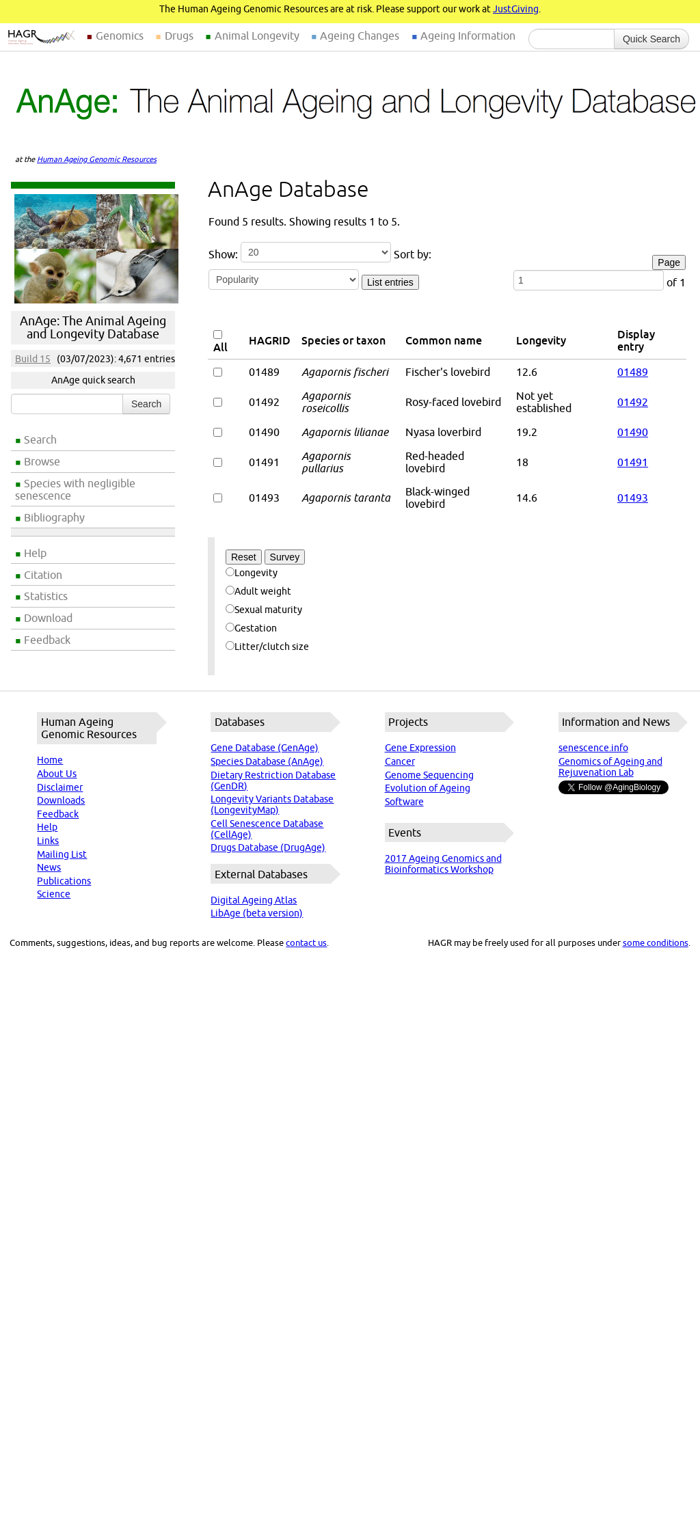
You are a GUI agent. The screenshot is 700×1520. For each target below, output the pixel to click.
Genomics (120, 35)
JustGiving (516, 8)
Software (404, 801)
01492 (632, 402)
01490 (632, 432)
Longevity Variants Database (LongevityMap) (272, 804)
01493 (632, 497)
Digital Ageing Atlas (254, 900)
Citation (43, 575)
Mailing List (62, 854)
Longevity (252, 572)
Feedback (47, 640)
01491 (632, 462)
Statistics (46, 596)
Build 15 (33, 358)
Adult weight (258, 591)
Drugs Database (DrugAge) (268, 847)
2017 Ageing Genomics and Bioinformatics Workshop (443, 864)
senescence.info (593, 747)
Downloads (61, 800)
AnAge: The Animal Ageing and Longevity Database (93, 327)
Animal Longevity (257, 35)
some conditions (655, 942)
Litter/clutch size (267, 646)
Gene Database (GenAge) (265, 747)
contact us (306, 942)
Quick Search (651, 38)
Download (48, 618)
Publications (64, 881)
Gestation (251, 628)
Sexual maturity (264, 609)
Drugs (179, 35)
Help (35, 553)
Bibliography (54, 517)
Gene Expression (420, 747)
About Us (57, 773)
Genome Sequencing (429, 775)
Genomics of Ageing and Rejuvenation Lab (610, 767)
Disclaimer (60, 787)
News (49, 867)
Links (48, 840)
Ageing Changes (359, 35)
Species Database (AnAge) (267, 761)
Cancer (400, 761)
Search (40, 439)
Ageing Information (467, 35)
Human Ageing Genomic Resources (97, 159)
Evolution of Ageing (427, 788)
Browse (42, 461)
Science (53, 893)
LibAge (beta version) (257, 913)
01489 (632, 372)
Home (50, 760)
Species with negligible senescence (75, 489)
